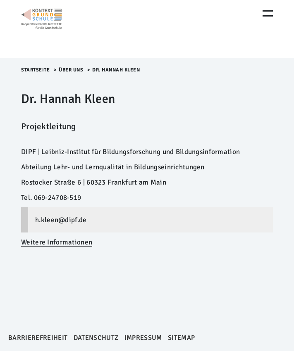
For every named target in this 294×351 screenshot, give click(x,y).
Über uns (71, 70)
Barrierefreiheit (37, 338)
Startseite (35, 70)
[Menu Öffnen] (268, 13)
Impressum (143, 338)
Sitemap (181, 338)
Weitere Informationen (56, 242)
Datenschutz (96, 338)
